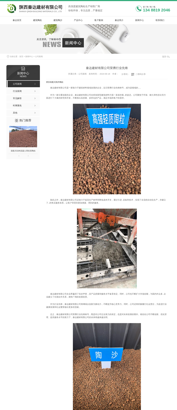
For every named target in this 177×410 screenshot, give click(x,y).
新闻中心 (139, 20)
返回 (166, 56)
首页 (21, 56)
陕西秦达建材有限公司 (41, 7)
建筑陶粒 (37, 20)
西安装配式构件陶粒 (54, 82)
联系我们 (160, 20)
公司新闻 (39, 56)
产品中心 (78, 20)
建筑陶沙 (58, 20)
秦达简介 (119, 20)
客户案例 (98, 20)
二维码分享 (140, 74)
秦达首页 (17, 20)
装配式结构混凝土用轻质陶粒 (23, 151)
